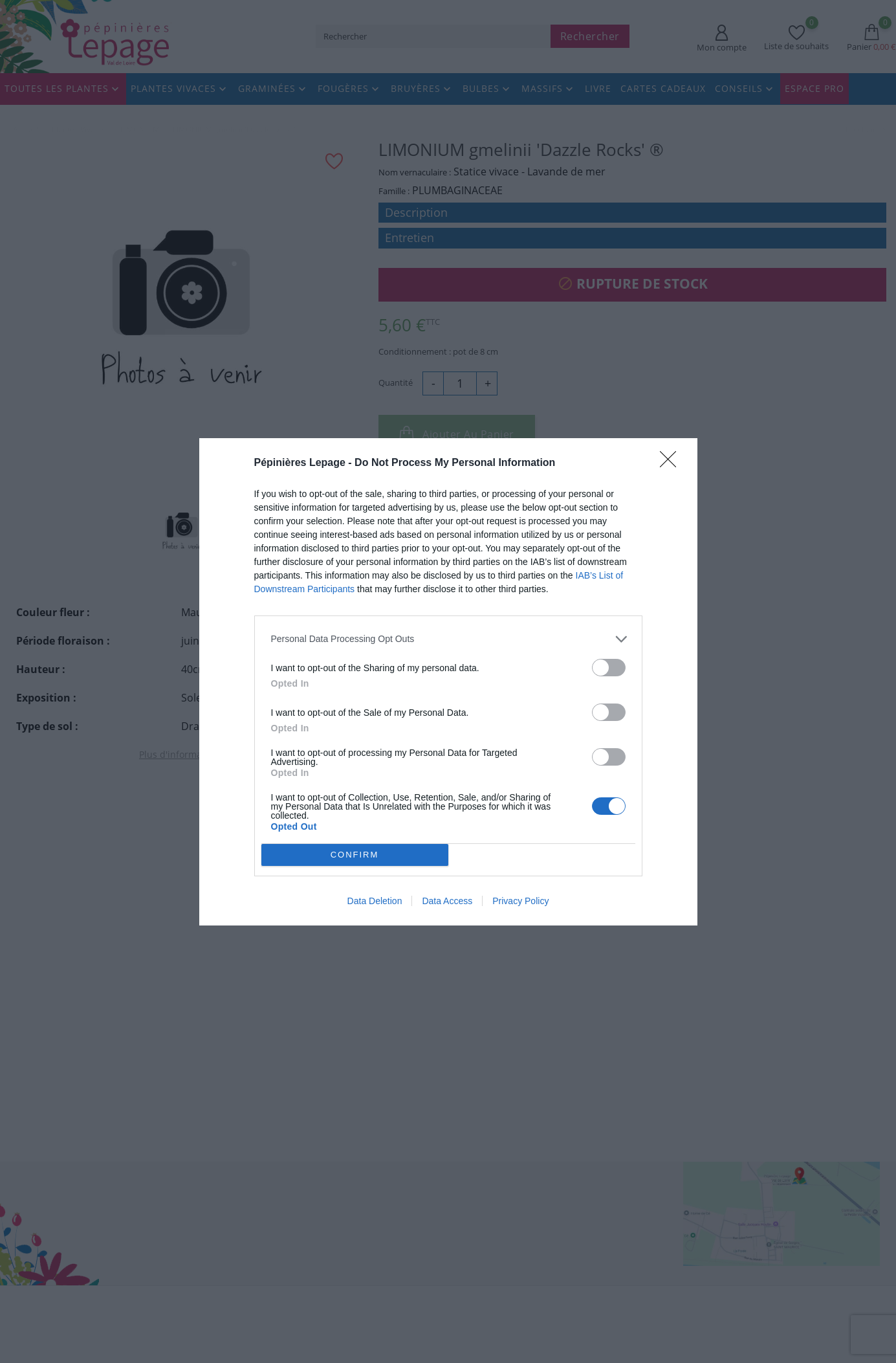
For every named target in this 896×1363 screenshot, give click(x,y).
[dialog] (448, 681)
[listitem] (448, 638)
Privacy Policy (520, 901)
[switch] (609, 667)
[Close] (672, 462)
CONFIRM (355, 854)
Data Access (447, 901)
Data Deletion (374, 901)
